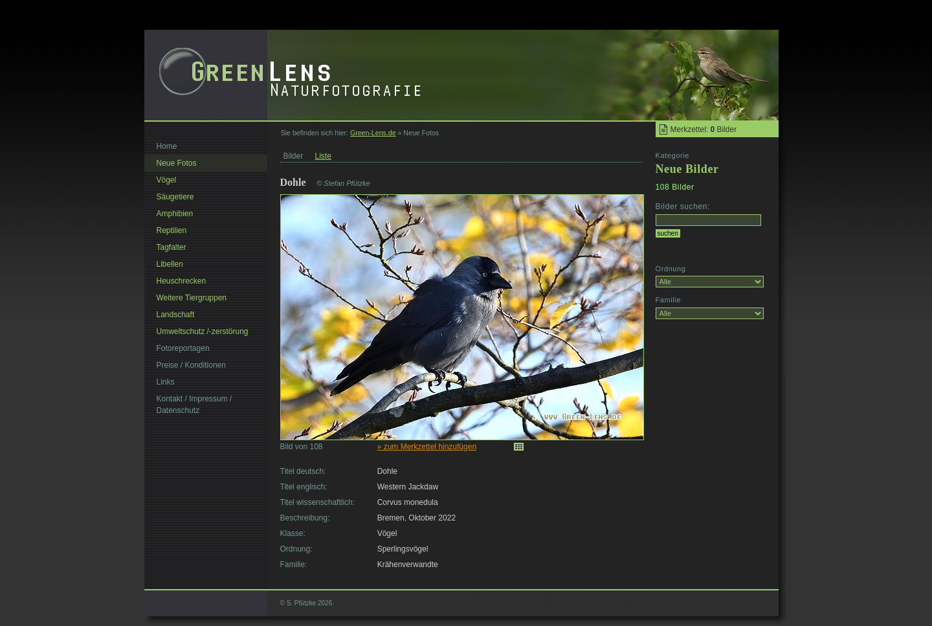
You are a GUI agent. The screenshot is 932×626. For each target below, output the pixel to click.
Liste (323, 156)
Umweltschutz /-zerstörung (203, 331)
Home (167, 146)
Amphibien (175, 213)
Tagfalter (171, 247)
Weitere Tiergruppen (192, 297)
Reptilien (172, 230)
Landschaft (176, 314)
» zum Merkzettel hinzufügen (426, 446)
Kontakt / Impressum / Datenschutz (194, 404)
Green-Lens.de (373, 133)
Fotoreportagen (183, 348)
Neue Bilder (687, 168)
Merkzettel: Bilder (704, 129)
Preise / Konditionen (191, 365)
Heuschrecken (181, 280)
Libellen (170, 264)
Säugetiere (175, 196)
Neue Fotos (177, 163)
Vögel (167, 179)
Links (166, 381)
